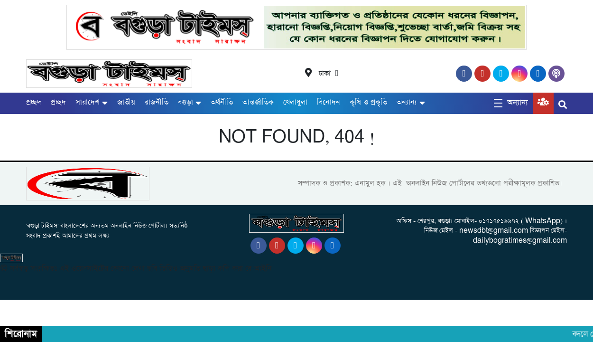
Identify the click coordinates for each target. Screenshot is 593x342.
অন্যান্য (407, 102)
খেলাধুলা (295, 102)
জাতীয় (126, 102)
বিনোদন (328, 102)
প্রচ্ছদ (33, 102)
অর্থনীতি (222, 102)
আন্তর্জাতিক (258, 102)
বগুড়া (185, 102)
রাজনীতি (156, 102)
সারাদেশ (87, 102)
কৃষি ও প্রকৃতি (368, 102)
